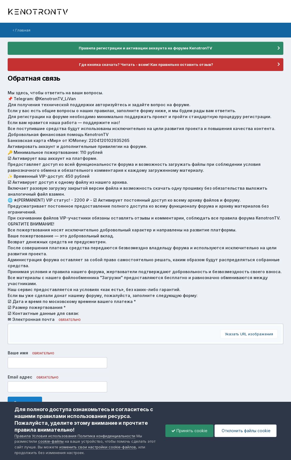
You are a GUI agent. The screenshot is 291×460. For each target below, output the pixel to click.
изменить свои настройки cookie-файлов (97, 447)
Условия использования (54, 436)
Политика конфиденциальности (106, 436)
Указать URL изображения (249, 334)
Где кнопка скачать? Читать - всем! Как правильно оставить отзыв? (145, 64)
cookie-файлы (51, 441)
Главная (21, 30)
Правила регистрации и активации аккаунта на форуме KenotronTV (145, 48)
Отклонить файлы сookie (246, 430)
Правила (22, 436)
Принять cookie (189, 430)
